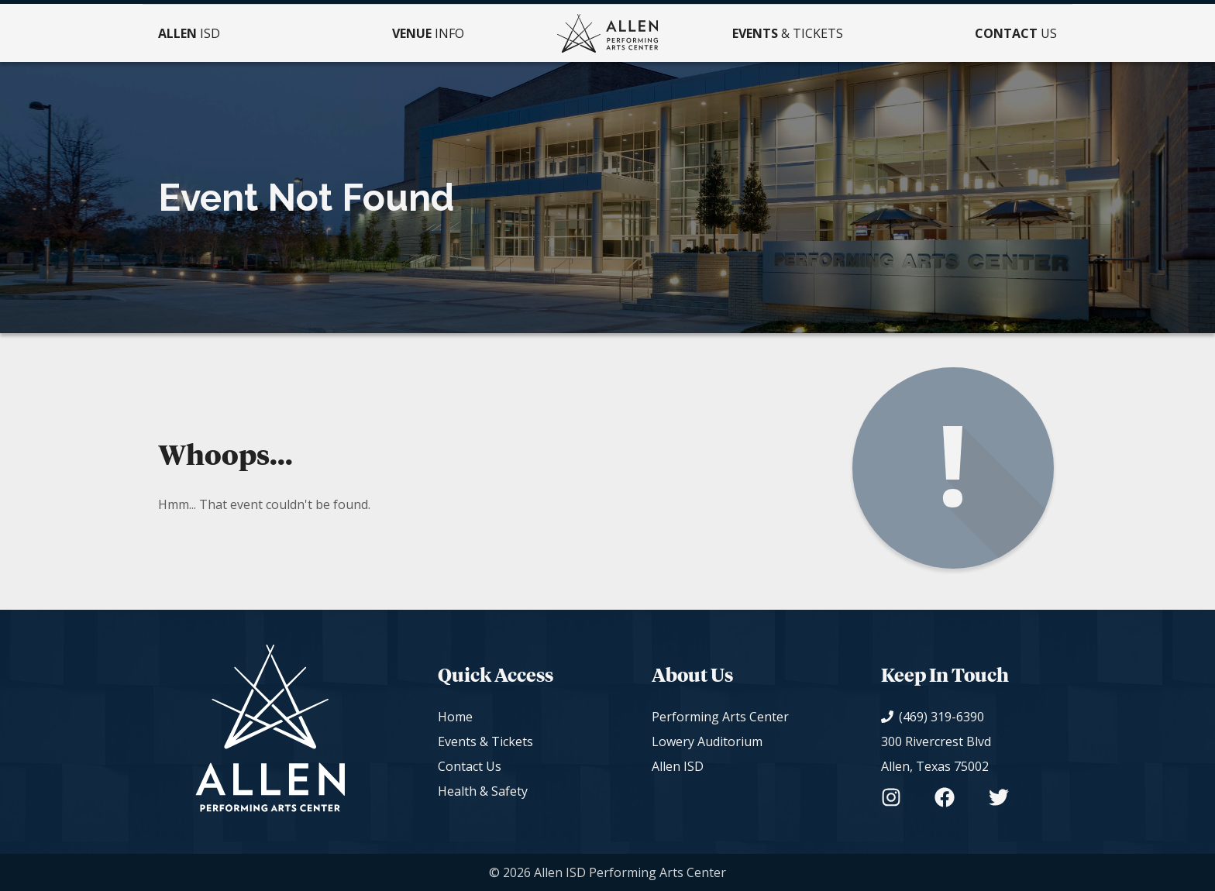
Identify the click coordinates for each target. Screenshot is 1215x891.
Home (455, 716)
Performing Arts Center (720, 716)
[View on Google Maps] (945, 754)
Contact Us (469, 766)
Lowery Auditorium (707, 741)
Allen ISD (678, 766)
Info (428, 33)
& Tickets (787, 33)
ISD (189, 33)
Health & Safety (483, 791)
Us (1016, 33)
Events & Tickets (485, 741)
